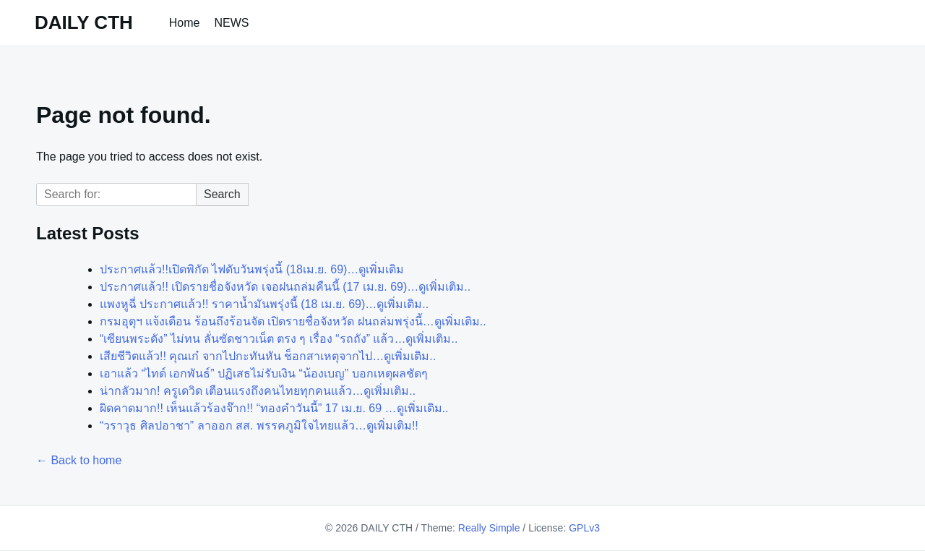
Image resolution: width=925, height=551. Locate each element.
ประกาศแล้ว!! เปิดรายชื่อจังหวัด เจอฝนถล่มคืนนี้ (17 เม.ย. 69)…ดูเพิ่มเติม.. (285, 287)
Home (184, 23)
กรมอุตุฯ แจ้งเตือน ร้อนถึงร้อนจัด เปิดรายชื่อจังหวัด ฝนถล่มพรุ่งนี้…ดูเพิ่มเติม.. (293, 321)
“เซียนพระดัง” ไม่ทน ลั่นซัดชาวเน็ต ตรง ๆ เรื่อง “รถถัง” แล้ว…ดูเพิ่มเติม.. (278, 339)
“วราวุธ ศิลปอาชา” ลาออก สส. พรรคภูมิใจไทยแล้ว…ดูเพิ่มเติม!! (259, 425)
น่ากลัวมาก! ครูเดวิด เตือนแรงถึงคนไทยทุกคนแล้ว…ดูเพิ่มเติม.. (258, 391)
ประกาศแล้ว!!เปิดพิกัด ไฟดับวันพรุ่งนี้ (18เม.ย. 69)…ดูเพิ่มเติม (252, 269)
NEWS (232, 23)
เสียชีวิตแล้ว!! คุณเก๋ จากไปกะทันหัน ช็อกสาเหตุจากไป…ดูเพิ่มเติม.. (268, 356)
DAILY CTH (84, 22)
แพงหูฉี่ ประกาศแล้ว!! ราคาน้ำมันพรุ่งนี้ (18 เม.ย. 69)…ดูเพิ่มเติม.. (264, 304)
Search (222, 194)
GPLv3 (584, 528)
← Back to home (78, 460)
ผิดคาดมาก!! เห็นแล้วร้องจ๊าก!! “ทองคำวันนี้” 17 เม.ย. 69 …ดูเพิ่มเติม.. (274, 408)
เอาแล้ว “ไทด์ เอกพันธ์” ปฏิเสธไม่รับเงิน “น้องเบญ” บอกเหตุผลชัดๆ (264, 373)
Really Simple (489, 528)
